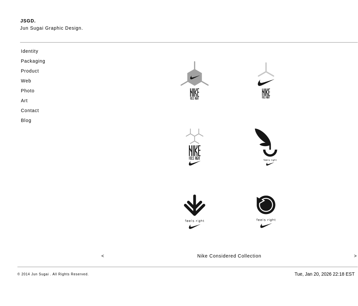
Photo (28, 90)
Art (24, 100)
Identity (29, 51)
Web (26, 80)
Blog (26, 120)
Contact (30, 110)
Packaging (33, 61)
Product (30, 71)
